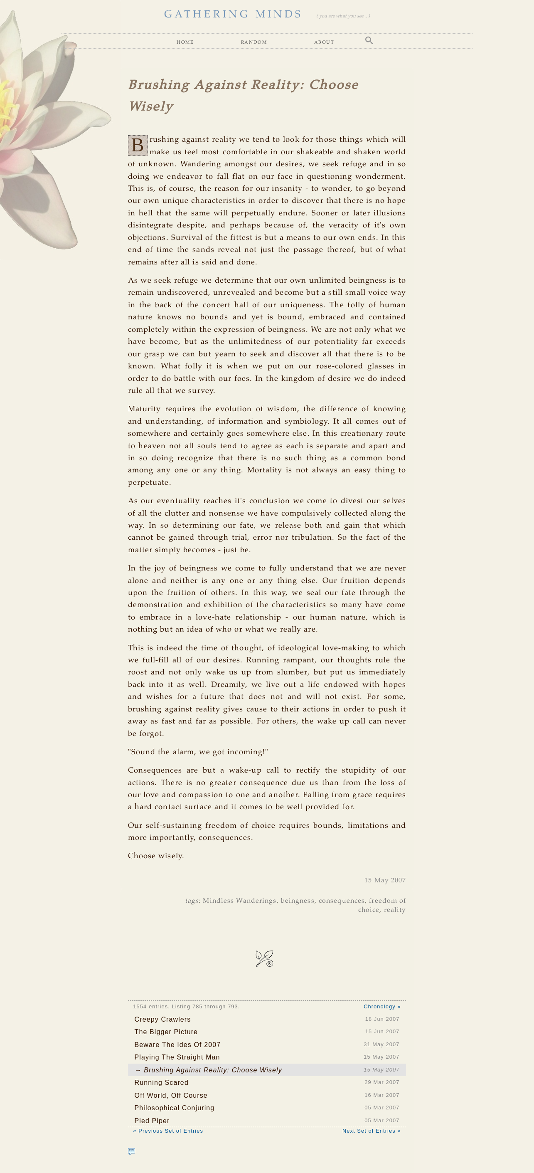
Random (254, 41)
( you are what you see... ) (343, 16)
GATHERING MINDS (233, 14)
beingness (298, 900)
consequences (342, 900)
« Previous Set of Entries (168, 1131)
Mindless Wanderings (239, 900)
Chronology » (382, 1006)
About (324, 41)
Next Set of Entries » (371, 1131)
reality (395, 910)
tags (192, 900)
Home (185, 41)
